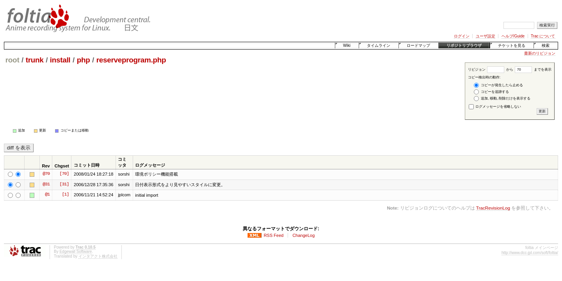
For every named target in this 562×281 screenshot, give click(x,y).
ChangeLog (303, 235)
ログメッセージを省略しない (495, 106)
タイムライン (378, 45)
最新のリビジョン (539, 53)
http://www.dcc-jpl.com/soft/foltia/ (530, 253)
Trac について (543, 36)
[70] (64, 174)
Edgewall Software (75, 251)
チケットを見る (511, 45)
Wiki (346, 45)
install (60, 60)
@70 (46, 174)
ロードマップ (418, 45)
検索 (546, 45)
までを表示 (533, 69)
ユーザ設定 (485, 36)
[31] (64, 184)
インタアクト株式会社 (97, 256)
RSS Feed (274, 235)
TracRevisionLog (493, 207)
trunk (35, 60)
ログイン (462, 36)
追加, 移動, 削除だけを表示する (502, 98)
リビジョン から (490, 69)
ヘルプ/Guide (513, 36)
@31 (46, 184)
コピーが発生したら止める (498, 85)
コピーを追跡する (491, 91)
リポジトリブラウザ (464, 45)
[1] (65, 195)
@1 (47, 195)
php (83, 60)
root (12, 60)
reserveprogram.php (131, 60)
